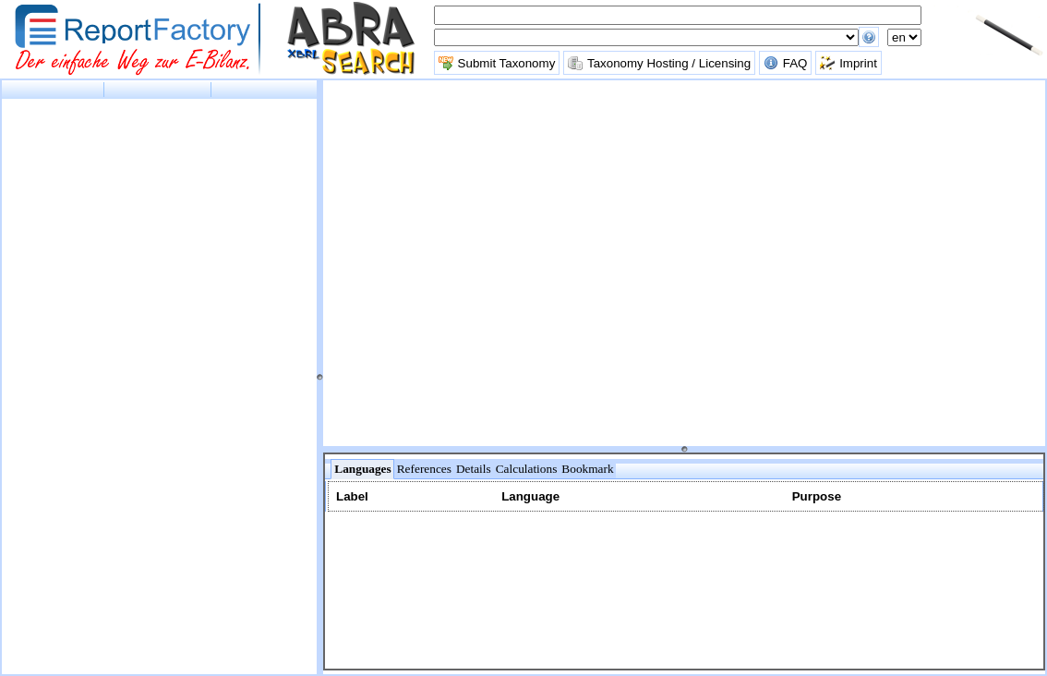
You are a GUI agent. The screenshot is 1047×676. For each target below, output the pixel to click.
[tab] (362, 469)
